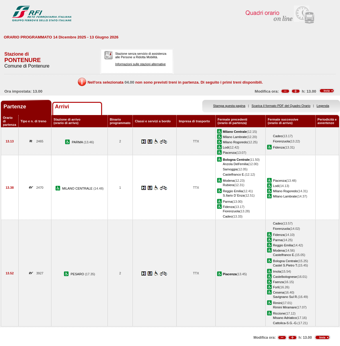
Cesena (278, 292)
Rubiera (228, 185)
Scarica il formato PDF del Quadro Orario (281, 105)
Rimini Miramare (284, 307)
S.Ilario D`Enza (234, 195)
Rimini (277, 303)
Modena (229, 180)
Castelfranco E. (234, 174)
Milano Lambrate (235, 137)
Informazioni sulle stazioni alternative (140, 64)
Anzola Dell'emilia (235, 164)
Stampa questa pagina (229, 105)
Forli (276, 287)
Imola (277, 271)
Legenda (323, 105)
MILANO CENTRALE (78, 188)
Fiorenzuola (281, 141)
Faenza (278, 282)
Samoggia (230, 169)
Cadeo (277, 136)
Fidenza (278, 147)
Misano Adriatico (284, 317)
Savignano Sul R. (285, 297)
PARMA (78, 142)
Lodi (226, 147)
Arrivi (62, 106)
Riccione (279, 313)
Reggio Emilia (233, 191)
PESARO (78, 274)
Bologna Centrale (285, 261)
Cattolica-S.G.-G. (285, 323)
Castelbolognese (285, 276)
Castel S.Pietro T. (285, 265)
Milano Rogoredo (235, 142)
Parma (227, 201)
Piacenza (229, 152)
